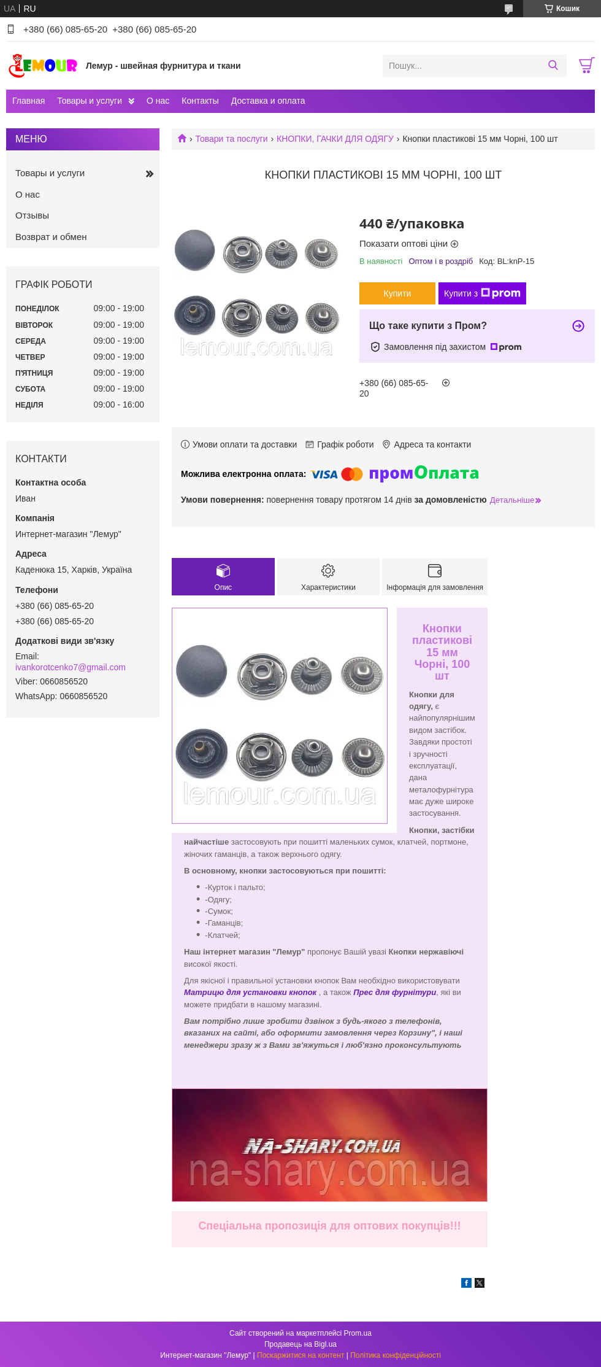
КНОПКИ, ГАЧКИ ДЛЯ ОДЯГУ (335, 139)
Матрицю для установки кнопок (250, 992)
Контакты (200, 101)
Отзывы (32, 215)
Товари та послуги (231, 139)
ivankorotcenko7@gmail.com (70, 667)
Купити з (482, 293)
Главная (28, 101)
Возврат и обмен (51, 236)
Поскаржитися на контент (300, 1355)
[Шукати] (553, 66)
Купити (398, 293)
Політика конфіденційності (395, 1355)
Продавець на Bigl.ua (300, 1344)
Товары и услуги (89, 101)
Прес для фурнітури (394, 992)
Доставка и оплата (268, 101)
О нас (158, 101)
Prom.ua (358, 1333)
